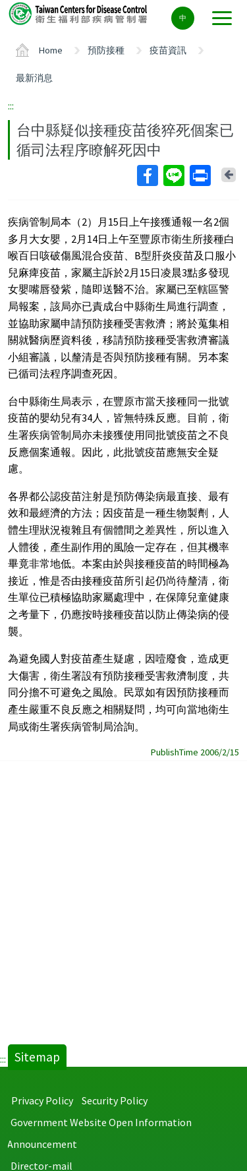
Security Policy (115, 1100)
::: (11, 105)
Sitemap (37, 1057)
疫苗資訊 (168, 50)
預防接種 (106, 50)
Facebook (147, 175)
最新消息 (34, 78)
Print (199, 175)
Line (173, 175)
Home (51, 50)
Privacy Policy (42, 1100)
